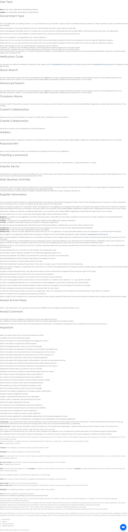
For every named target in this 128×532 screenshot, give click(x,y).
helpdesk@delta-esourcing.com (62, 64)
